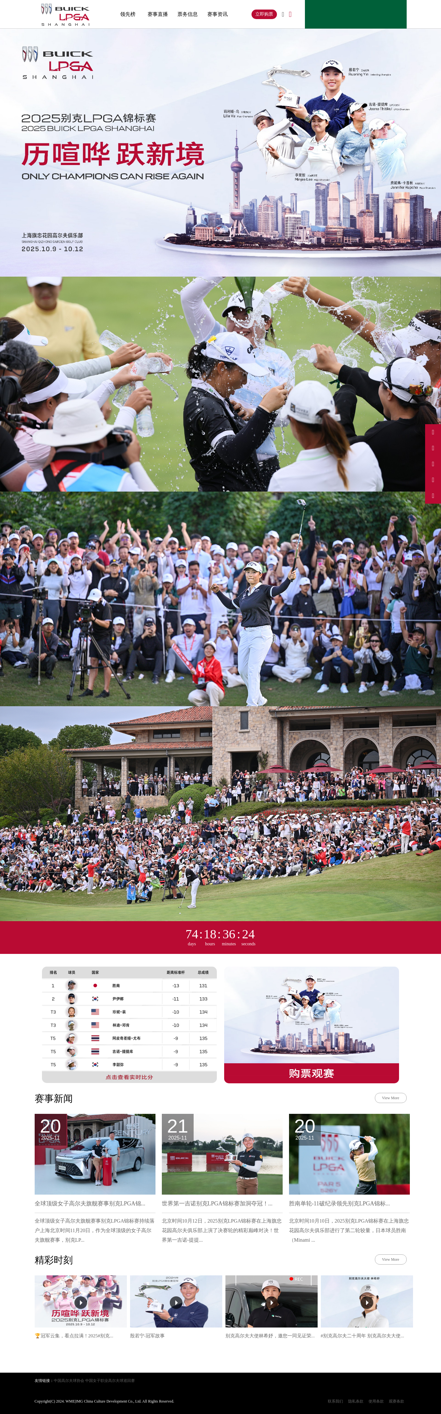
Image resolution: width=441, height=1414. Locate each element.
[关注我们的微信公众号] (433, 496)
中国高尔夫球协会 (69, 1380)
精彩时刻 (54, 1260)
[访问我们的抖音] (433, 448)
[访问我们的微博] (433, 432)
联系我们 (335, 1401)
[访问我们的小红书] (433, 480)
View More (390, 1098)
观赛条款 (396, 1401)
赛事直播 (158, 14)
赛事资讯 (217, 14)
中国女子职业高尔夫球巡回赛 (110, 1380)
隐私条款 (355, 1401)
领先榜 (127, 14)
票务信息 (187, 14)
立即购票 (264, 14)
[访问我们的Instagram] (433, 464)
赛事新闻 (54, 1098)
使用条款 (376, 1401)
